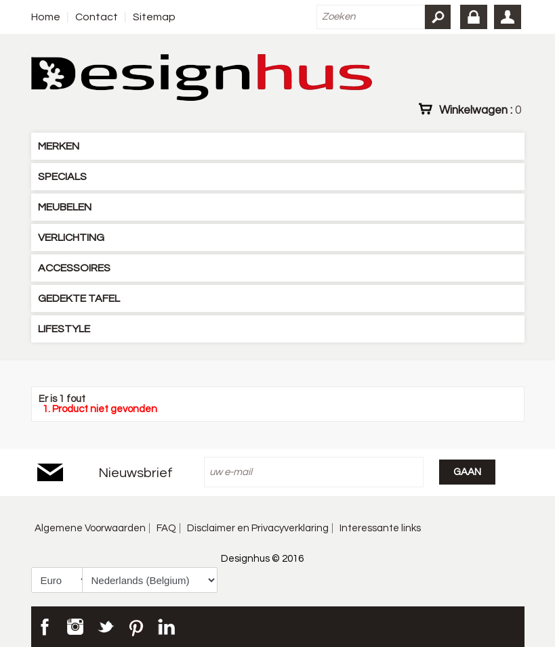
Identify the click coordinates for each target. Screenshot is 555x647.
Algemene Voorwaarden (90, 528)
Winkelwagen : (480, 110)
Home (45, 17)
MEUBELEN (64, 207)
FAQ (166, 528)
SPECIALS (62, 176)
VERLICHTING (71, 237)
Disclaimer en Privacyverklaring (258, 528)
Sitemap (154, 17)
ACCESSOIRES (74, 268)
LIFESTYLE (64, 329)
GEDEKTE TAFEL (79, 298)
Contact (96, 17)
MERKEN (58, 146)
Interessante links (380, 528)
